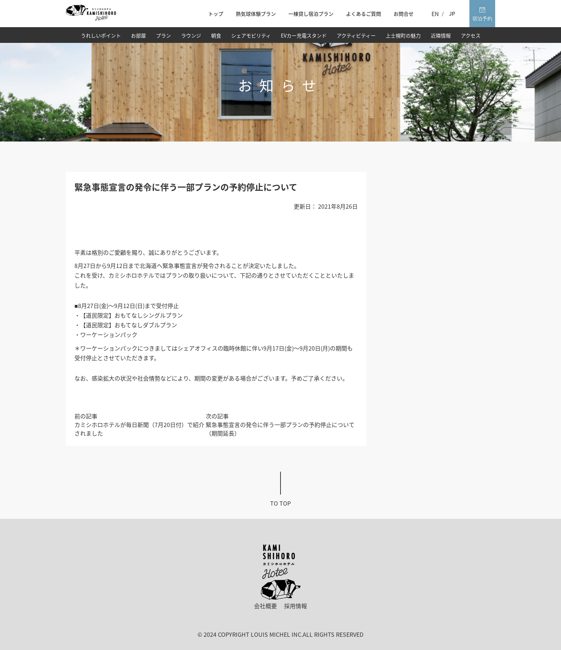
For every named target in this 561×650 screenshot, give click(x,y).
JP (452, 13)
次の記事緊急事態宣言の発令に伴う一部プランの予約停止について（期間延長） (280, 424)
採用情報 (295, 605)
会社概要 (265, 605)
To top (280, 503)
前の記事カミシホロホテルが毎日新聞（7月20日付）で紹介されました (139, 424)
